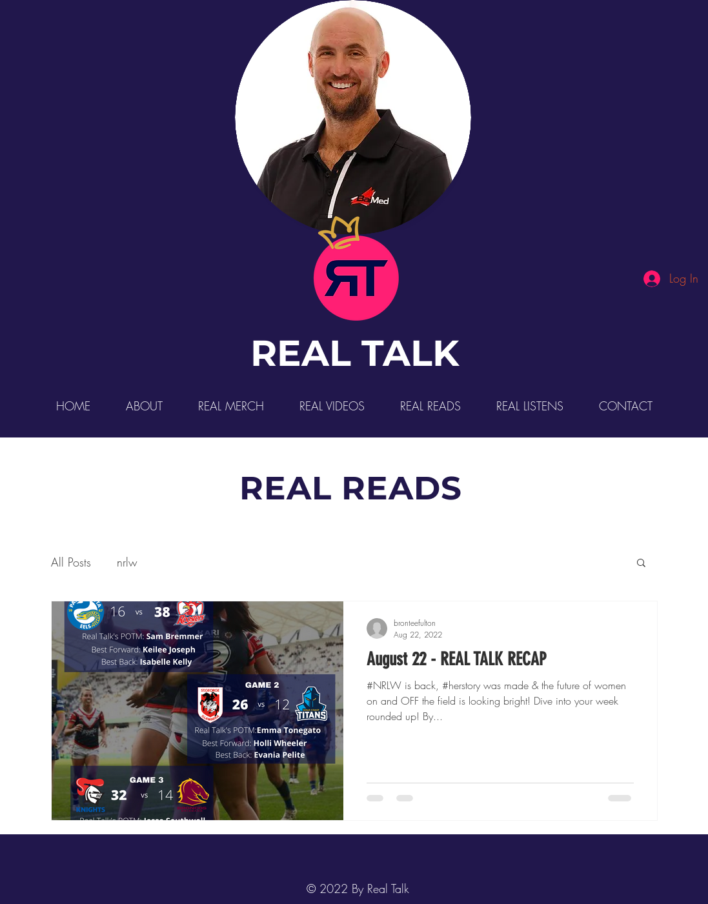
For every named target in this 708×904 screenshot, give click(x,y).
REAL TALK (354, 353)
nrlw (127, 562)
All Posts (71, 562)
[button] (641, 563)
